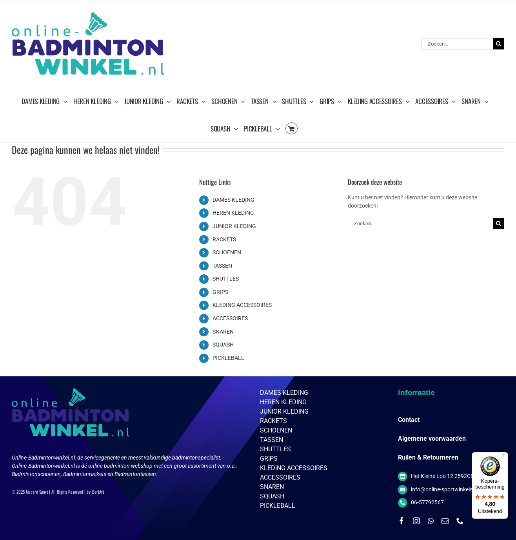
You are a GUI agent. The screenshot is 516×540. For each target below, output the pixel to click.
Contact (409, 419)
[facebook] (401, 520)
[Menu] (503, 457)
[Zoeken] (498, 43)
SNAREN (223, 331)
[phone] (459, 520)
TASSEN (222, 266)
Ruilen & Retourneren (428, 457)
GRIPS (220, 292)
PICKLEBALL (228, 358)
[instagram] (416, 520)
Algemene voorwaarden (432, 438)
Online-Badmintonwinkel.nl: (44, 457)
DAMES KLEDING (233, 200)
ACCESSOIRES (230, 318)
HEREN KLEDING (233, 213)
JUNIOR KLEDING (234, 226)
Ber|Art (98, 492)
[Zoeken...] (457, 43)
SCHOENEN (227, 252)
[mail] (445, 520)
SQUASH (223, 344)
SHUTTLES (226, 278)
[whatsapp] (431, 520)
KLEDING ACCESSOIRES (242, 305)
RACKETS (224, 239)
